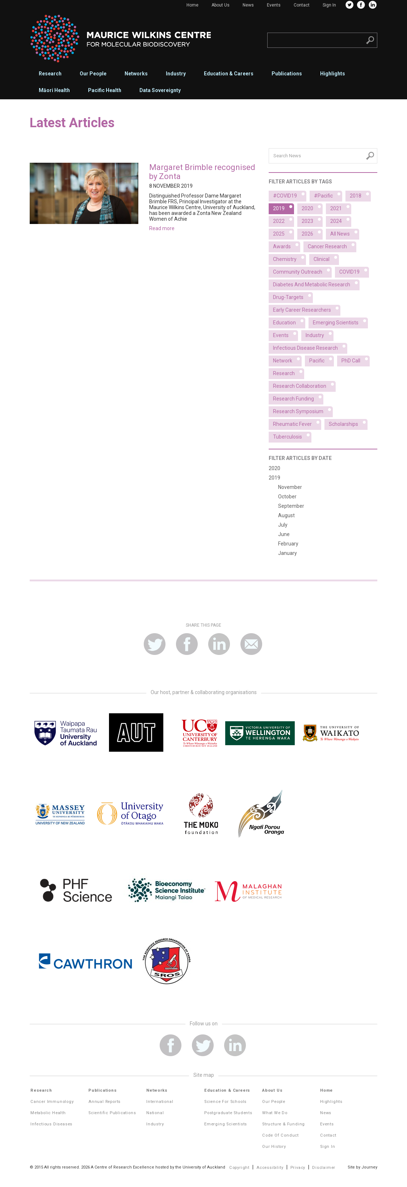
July (283, 525)
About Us (220, 5)
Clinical (326, 258)
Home (192, 5)
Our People (93, 73)
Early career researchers (306, 309)
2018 (360, 195)
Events (274, 5)
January (287, 553)
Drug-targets (293, 296)
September (291, 506)
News (248, 5)
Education (289, 321)
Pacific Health (104, 90)
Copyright (239, 1167)
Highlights (332, 73)
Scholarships (348, 423)
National (155, 1113)
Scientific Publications (112, 1113)
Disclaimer (323, 1167)
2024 (340, 220)
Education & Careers (228, 73)
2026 (312, 233)
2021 (340, 207)
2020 (312, 207)
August (286, 515)
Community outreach (302, 271)
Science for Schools (225, 1101)
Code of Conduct (280, 1135)
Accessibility (269, 1167)
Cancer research (332, 245)
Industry (176, 73)
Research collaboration (304, 385)
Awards (286, 245)
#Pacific (328, 195)
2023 (312, 220)
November (290, 487)
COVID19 (354, 271)
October (287, 496)
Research (50, 73)
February (288, 544)
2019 (283, 207)
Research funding (298, 398)
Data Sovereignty (160, 90)
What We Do (275, 1113)
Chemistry (289, 258)
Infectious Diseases (51, 1124)
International (159, 1101)
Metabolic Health (48, 1113)
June (284, 534)
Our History (274, 1146)
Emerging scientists (340, 321)
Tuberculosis (292, 436)
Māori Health (54, 90)
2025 (283, 233)
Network (287, 360)
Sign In (329, 5)
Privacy (298, 1167)
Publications (287, 73)
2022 (283, 220)
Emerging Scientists (225, 1124)
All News (344, 233)
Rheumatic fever (297, 423)
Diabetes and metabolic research (316, 283)
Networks (136, 73)
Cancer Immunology (52, 1101)
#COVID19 (289, 195)
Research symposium (303, 410)
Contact (302, 5)
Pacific (321, 360)
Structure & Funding (283, 1124)
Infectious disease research (310, 347)
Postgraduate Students (228, 1113)
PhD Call (355, 360)
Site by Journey (362, 1167)
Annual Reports (104, 1101)
